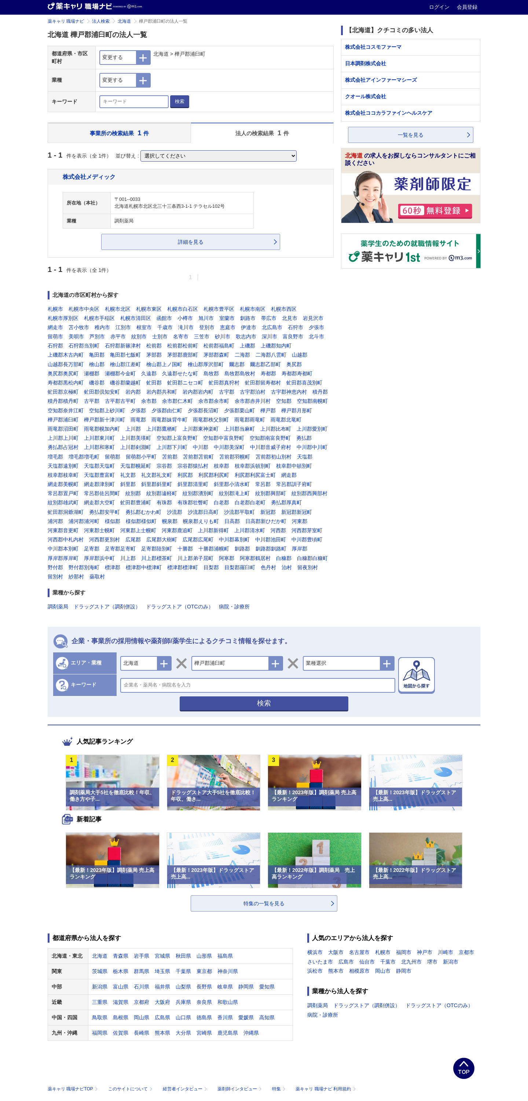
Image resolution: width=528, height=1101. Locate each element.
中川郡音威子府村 (270, 447)
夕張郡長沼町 (203, 410)
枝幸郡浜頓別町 (253, 466)
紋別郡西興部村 (309, 493)
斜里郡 (128, 484)
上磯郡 (247, 346)
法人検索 (101, 21)
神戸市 (424, 952)
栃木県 (120, 971)
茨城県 (99, 971)
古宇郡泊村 (252, 392)
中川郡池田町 (270, 539)
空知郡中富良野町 (223, 438)
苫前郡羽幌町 (234, 457)
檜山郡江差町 (125, 364)
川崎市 (445, 952)
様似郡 (112, 521)
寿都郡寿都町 (297, 373)
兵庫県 (183, 1002)
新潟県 (99, 987)
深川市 (269, 336)
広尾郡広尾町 (198, 539)
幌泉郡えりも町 (201, 521)
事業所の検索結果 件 (119, 133)
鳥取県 (99, 1017)
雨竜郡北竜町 (286, 420)
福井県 (162, 987)
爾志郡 (237, 364)
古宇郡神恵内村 (289, 392)
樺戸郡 (268, 410)
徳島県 (204, 1017)
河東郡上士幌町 (138, 530)
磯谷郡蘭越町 (125, 383)
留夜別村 (307, 567)
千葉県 (183, 971)
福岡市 (403, 952)
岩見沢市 (313, 318)
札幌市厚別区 (63, 318)
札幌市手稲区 (99, 318)
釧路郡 (242, 549)
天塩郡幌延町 (135, 466)
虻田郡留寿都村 (263, 383)
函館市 (164, 318)
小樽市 (185, 318)
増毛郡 (55, 457)
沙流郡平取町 (239, 512)
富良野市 (293, 336)
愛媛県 (246, 1017)
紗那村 (76, 576)
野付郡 (55, 567)
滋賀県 (120, 1002)
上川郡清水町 (249, 530)
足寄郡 (91, 549)
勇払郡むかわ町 (143, 512)
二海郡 (242, 355)
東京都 (204, 971)
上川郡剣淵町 (135, 447)
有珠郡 (164, 502)
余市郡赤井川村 (253, 401)
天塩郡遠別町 (63, 466)
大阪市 (336, 952)
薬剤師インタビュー (240, 1088)
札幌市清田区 (135, 318)
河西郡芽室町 (307, 530)
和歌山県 (227, 1002)
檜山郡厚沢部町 (206, 364)
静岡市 (403, 971)
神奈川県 (227, 971)
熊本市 (336, 971)
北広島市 (272, 327)
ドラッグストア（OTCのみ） (179, 607)
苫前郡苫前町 (198, 457)
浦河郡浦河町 (84, 521)
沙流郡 (174, 512)
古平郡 (91, 401)
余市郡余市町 (213, 401)
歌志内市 (246, 336)
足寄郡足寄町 (120, 549)
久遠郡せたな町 (180, 373)
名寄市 (180, 336)
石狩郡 (55, 346)
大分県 (183, 1033)
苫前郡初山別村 (274, 457)
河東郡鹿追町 (177, 530)
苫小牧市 (79, 327)
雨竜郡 (138, 420)
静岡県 (246, 987)
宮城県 (162, 956)
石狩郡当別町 (84, 346)
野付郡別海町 (84, 567)
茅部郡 (154, 355)
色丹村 (268, 567)
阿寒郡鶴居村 (255, 558)
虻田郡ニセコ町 (185, 383)
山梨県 (183, 987)
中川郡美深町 (229, 447)
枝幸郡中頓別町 (294, 466)
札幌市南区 (252, 309)
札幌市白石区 (182, 309)
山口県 (183, 1017)
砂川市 (222, 336)
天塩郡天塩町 (99, 466)
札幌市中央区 (84, 309)
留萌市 (55, 336)
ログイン (440, 7)
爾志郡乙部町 (265, 364)
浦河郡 (55, 521)
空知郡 (284, 401)
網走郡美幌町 (63, 484)
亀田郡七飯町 (125, 355)
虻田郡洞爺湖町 (66, 512)
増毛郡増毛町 (84, 457)
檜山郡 (96, 364)
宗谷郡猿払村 (192, 466)
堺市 (432, 962)
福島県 (225, 956)
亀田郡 (96, 355)
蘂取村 (97, 576)
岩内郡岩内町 (198, 392)
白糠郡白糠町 (312, 558)
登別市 (206, 327)
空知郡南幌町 (312, 401)
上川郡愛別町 (312, 429)
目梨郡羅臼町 (239, 567)
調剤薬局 (58, 607)
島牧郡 (211, 373)
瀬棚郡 (91, 373)
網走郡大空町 (99, 502)
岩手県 (141, 956)
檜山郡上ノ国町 (164, 364)
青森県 (120, 956)
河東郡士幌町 (99, 530)
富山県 (120, 987)
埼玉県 (162, 971)
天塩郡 (304, 457)
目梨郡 (211, 567)
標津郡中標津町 (144, 567)
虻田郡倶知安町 (102, 392)
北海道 (124, 21)
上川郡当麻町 (239, 429)
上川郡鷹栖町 (161, 429)
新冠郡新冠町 (296, 512)
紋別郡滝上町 (234, 493)
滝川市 (186, 327)
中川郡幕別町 (234, 539)
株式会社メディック (89, 176)
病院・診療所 (234, 607)
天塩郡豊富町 (99, 475)
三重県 (99, 1002)
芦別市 (97, 336)
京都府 (141, 1002)
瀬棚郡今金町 (120, 373)
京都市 (466, 952)
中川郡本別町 (63, 549)
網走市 (55, 327)
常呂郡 (263, 484)
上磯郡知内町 (276, 346)
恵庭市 (227, 327)
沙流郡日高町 (203, 512)
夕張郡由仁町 (166, 410)
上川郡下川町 (172, 447)
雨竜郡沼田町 (63, 429)
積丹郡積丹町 (63, 401)
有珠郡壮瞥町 (192, 502)
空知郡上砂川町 (107, 410)
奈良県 (204, 1002)
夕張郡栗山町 (239, 410)
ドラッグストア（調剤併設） (107, 607)
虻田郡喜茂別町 (304, 383)
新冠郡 (268, 512)
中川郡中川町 (312, 447)
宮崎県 (204, 1033)
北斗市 (316, 336)
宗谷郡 (164, 466)
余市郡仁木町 (177, 401)
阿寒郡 (226, 558)
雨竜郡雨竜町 (249, 420)
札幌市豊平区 (218, 309)
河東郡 (299, 521)
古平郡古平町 (120, 401)
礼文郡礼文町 (156, 475)
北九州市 (411, 962)
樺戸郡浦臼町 (63, 420)
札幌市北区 (118, 309)
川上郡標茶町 (156, 558)
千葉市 (388, 962)
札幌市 (55, 309)
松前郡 (154, 346)
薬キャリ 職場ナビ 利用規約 (326, 1088)
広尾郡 (133, 539)
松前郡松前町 (182, 346)
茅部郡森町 (216, 355)
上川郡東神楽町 (201, 429)
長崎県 (141, 1033)
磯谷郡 (96, 383)
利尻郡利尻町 (213, 475)
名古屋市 (359, 952)
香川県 (225, 1017)
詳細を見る (190, 242)
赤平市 (118, 336)
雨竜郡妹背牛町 (169, 420)
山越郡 (299, 355)
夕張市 (316, 327)
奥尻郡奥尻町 (63, 373)
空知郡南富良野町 (270, 438)
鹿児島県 (227, 1033)
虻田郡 (154, 383)
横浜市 (315, 952)
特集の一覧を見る (264, 903)
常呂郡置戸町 (63, 493)
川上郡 (128, 558)
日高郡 (232, 521)
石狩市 (295, 327)
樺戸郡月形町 (296, 410)
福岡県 (99, 1033)
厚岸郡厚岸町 (63, 558)
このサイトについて (131, 1088)
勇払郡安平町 (104, 512)
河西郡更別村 (104, 539)
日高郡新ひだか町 (265, 521)
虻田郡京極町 (63, 392)
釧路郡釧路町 (271, 549)
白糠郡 (284, 558)
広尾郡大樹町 (161, 539)
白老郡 (221, 502)
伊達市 (248, 327)
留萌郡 (112, 457)
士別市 (160, 336)
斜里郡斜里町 (156, 484)
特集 (279, 1088)
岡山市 (382, 971)
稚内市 (102, 327)
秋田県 (183, 956)
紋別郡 (133, 493)
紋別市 (139, 336)
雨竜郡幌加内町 (102, 429)
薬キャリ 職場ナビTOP (73, 1088)
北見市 (289, 318)
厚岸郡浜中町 (99, 558)
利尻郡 (185, 475)
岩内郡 (133, 392)
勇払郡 (304, 438)
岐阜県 (225, 987)
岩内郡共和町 (161, 392)
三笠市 (201, 336)
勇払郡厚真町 (286, 502)
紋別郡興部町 (270, 493)
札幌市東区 (149, 309)
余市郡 (149, 401)
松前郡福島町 (218, 346)
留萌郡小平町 (141, 457)
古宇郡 (226, 392)
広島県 (162, 1017)
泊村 (287, 567)
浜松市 (315, 971)
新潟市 (450, 962)
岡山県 (141, 1017)
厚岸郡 (299, 549)
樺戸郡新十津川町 (104, 420)
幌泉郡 (169, 521)
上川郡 (133, 429)
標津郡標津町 (182, 567)
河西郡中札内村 (66, 539)
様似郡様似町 (141, 521)
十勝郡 (185, 549)
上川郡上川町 (63, 438)
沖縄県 (251, 1033)
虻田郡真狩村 (224, 383)
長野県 (204, 987)
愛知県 (267, 987)
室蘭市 (227, 318)
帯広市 (268, 318)
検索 (179, 101)
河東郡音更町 (63, 530)
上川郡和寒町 (99, 447)
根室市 (144, 327)
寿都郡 (268, 373)
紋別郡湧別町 (198, 493)
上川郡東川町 (99, 438)
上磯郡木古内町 (66, 355)
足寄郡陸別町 (156, 549)
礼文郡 (128, 475)
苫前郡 (169, 457)
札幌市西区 (284, 309)
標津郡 (112, 567)
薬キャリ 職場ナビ (66, 21)
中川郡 (200, 447)
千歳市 (165, 327)
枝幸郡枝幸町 (63, 475)
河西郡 (278, 530)
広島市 (346, 962)
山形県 (204, 956)
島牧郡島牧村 (239, 373)
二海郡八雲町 (271, 355)
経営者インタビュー (186, 1088)
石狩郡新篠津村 (123, 346)
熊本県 (162, 1033)
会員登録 (467, 7)
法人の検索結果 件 (262, 133)
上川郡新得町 (213, 530)
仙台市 (367, 962)
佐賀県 (120, 1033)
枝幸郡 (221, 466)
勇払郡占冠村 (63, 447)
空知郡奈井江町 (66, 410)
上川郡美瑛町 (135, 438)
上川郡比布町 (275, 429)
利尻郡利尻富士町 (255, 475)
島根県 (120, 1017)
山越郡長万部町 (66, 364)
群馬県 (141, 971)
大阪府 (162, 1002)
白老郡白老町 (250, 502)
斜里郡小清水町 (232, 484)
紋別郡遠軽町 (161, 493)
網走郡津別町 (99, 484)
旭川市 (206, 318)
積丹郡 (320, 392)
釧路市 (248, 318)
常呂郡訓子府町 (294, 484)
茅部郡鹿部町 (182, 355)
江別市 (123, 327)
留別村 (55, 576)
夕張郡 (138, 410)
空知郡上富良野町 (177, 438)
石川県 (141, 987)
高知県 (267, 1017)
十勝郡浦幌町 (213, 549)
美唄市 (76, 336)
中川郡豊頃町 (307, 539)
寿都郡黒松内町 (66, 383)
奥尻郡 (294, 364)
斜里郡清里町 (192, 484)
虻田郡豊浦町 (135, 502)
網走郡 (289, 475)
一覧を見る (410, 135)
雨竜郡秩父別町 (211, 420)
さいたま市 (320, 962)
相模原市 (359, 971)
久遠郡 (149, 373)
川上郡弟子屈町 (195, 558)
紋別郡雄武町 (63, 502)
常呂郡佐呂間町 (102, 493)
